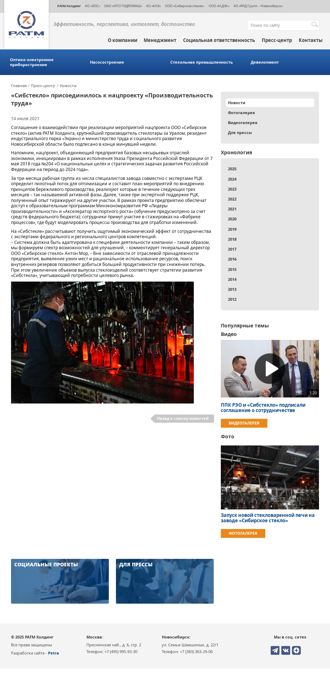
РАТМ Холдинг (69, 6)
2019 (232, 229)
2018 (232, 239)
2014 (232, 279)
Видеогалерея (242, 122)
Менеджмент (160, 40)
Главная (19, 86)
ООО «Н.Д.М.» (218, 6)
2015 (232, 269)
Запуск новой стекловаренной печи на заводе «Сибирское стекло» (268, 518)
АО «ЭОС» (92, 6)
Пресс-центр (277, 40)
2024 (232, 179)
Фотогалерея (241, 112)
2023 (232, 189)
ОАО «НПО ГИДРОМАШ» (123, 6)
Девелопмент (265, 62)
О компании (122, 40)
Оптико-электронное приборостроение (32, 62)
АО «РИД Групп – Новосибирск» (258, 6)
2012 (232, 299)
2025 (232, 168)
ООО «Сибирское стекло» (184, 6)
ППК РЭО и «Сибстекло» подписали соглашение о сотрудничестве (263, 407)
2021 (232, 209)
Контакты (311, 40)
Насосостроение (107, 62)
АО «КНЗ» (153, 6)
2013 (232, 289)
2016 (232, 259)
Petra (53, 653)
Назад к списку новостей (183, 418)
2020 (232, 218)
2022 (232, 199)
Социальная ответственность (219, 40)
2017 (232, 249)
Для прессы (240, 132)
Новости (68, 86)
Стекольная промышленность (201, 62)
